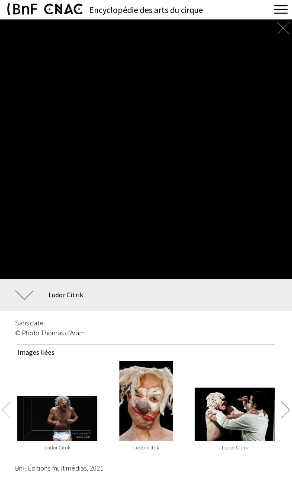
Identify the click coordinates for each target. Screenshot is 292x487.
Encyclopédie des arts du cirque (146, 9)
